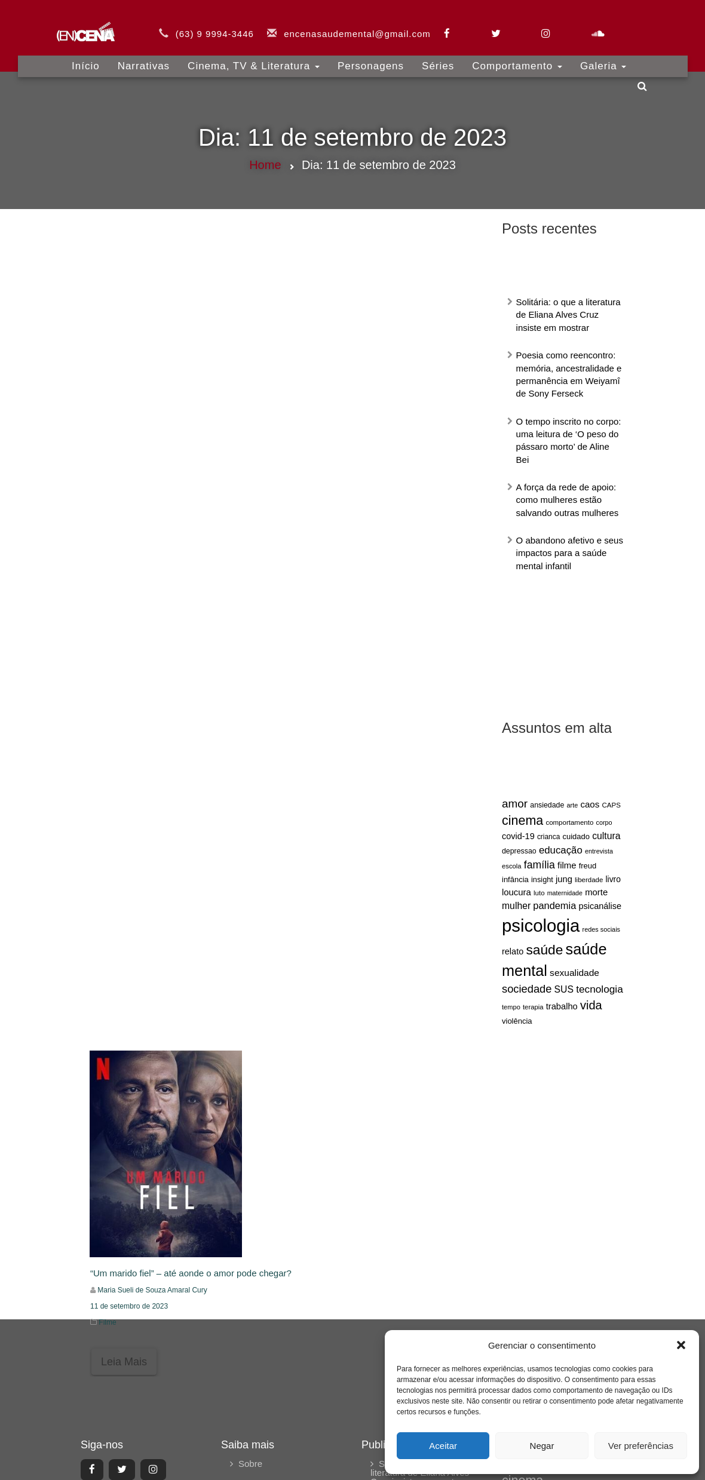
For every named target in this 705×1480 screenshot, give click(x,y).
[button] (681, 1345)
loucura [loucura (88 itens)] (516, 892)
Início (86, 59)
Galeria (603, 59)
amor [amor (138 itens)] (515, 803)
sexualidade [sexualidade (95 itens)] (574, 973)
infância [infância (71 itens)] (515, 879)
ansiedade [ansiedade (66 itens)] (547, 805)
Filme (107, 1322)
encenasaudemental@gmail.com (357, 27)
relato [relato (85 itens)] (512, 951)
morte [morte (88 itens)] (596, 892)
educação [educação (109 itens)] (561, 850)
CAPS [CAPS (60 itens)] (611, 805)
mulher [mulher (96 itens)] (516, 906)
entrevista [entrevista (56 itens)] (599, 851)
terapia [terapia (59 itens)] (533, 1007)
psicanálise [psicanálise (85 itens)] (599, 906)
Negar (542, 1446)
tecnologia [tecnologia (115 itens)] (599, 989)
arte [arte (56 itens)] (572, 805)
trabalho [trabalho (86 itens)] (562, 1006)
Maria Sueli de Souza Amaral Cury (152, 1290)
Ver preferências (640, 1446)
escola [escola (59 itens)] (512, 866)
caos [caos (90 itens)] (589, 804)
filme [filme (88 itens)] (566, 865)
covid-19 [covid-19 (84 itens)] (518, 836)
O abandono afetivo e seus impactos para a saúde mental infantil (569, 553)
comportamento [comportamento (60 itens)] (569, 822)
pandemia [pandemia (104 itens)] (554, 905)
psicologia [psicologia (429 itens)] (541, 925)
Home (265, 164)
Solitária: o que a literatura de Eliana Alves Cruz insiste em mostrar (568, 315)
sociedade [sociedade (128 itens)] (526, 988)
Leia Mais (124, 1362)
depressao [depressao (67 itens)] (519, 851)
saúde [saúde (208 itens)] (544, 949)
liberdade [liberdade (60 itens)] (589, 879)
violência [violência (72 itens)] (517, 1021)
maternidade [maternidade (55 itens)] (565, 892)
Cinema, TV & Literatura (254, 59)
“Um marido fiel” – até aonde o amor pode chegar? (191, 1273)
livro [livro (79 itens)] (613, 879)
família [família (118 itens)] (539, 865)
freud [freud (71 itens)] (588, 865)
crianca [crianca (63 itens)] (548, 837)
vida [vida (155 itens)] (591, 1005)
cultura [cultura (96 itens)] (606, 836)
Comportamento (517, 59)
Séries (438, 59)
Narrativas (144, 59)
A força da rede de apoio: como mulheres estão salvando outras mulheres (567, 500)
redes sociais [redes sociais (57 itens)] (601, 929)
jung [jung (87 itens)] (564, 879)
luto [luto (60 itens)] (539, 892)
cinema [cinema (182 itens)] (522, 820)
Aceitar (443, 1446)
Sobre (250, 1463)
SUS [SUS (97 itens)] (564, 989)
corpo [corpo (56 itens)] (604, 822)
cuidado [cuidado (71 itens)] (576, 836)
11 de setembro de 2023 (129, 1306)
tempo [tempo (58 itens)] (511, 1007)
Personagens (371, 59)
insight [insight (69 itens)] (542, 879)
